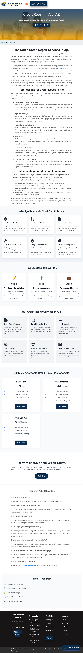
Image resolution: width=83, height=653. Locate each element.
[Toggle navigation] (27, 4)
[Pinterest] (22, 627)
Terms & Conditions (56, 649)
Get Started (21, 406)
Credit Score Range (13, 593)
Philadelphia (49, 630)
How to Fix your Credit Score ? (17, 588)
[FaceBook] (16, 627)
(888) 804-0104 (38, 4)
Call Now (41, 476)
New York (49, 627)
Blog (65, 627)
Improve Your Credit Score (16, 584)
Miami (49, 623)
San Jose (49, 634)
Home (3, 42)
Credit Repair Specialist (14, 601)
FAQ (65, 630)
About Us (65, 623)
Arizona (9, 42)
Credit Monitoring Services (16, 597)
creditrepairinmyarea (22, 649)
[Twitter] (12, 627)
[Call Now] (71, 647)
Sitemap (65, 634)
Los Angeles (49, 620)
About (47, 649)
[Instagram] (19, 627)
